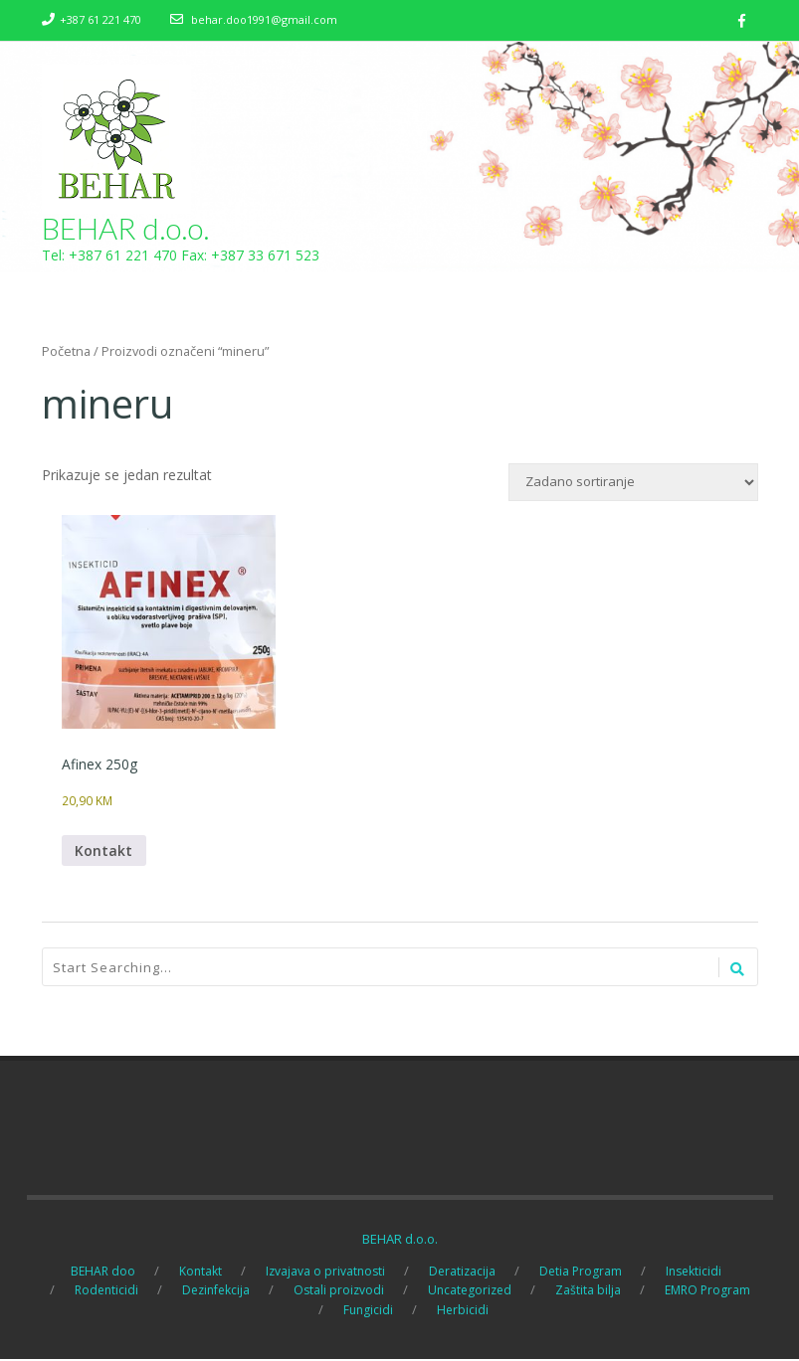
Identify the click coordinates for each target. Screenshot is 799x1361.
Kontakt (104, 852)
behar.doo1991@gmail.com (264, 19)
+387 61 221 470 (100, 19)
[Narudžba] (633, 483)
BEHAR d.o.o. (126, 229)
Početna (66, 352)
